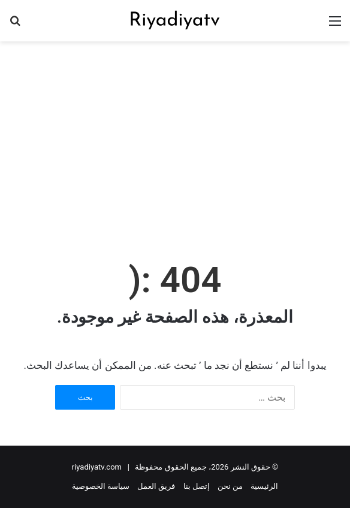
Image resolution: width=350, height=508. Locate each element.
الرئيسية (264, 486)
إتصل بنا (196, 486)
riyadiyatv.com (97, 466)
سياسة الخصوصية (100, 486)
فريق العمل (156, 486)
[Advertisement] (170, 137)
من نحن (230, 486)
